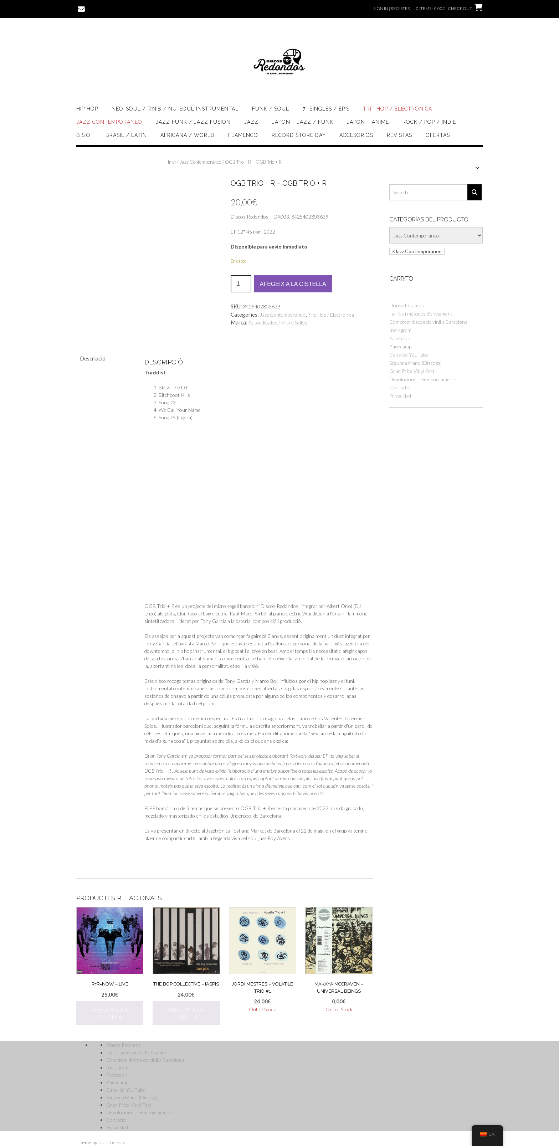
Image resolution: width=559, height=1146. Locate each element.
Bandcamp (400, 346)
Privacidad (400, 396)
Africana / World (187, 135)
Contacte (399, 387)
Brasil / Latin (126, 135)
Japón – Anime (368, 122)
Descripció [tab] (93, 358)
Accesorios (356, 135)
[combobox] (417, 251)
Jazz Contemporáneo (109, 122)
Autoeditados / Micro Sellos (277, 322)
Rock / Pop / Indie (429, 122)
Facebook (399, 338)
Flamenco (243, 135)
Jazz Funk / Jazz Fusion (193, 122)
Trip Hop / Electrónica (397, 109)
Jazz (251, 122)
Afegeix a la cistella (293, 284)
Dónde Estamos (406, 305)
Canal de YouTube (408, 355)
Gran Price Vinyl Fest (412, 371)
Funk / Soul (270, 109)
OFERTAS (438, 135)
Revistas (399, 135)
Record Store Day (299, 135)
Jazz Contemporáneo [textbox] (417, 251)
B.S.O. (84, 135)
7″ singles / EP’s (326, 109)
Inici (172, 162)
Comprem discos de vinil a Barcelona (428, 322)
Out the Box (111, 1142)
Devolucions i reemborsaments (423, 379)
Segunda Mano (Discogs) (415, 363)
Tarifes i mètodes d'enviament (420, 314)
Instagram (400, 330)
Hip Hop (87, 109)
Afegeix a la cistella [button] (110, 1013)
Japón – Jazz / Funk (302, 122)
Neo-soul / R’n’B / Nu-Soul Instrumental (175, 109)
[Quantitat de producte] (241, 283)
